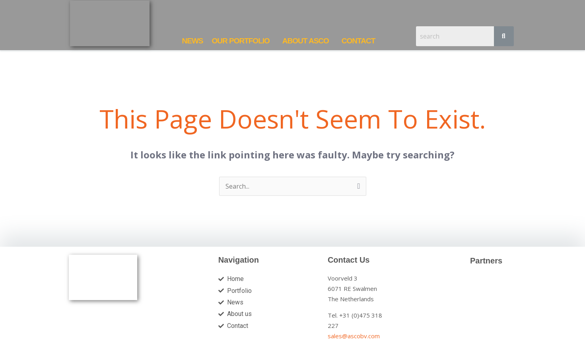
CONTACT (358, 41)
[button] (242, 41)
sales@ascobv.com (354, 336)
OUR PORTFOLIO (240, 41)
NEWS (192, 41)
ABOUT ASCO (305, 41)
